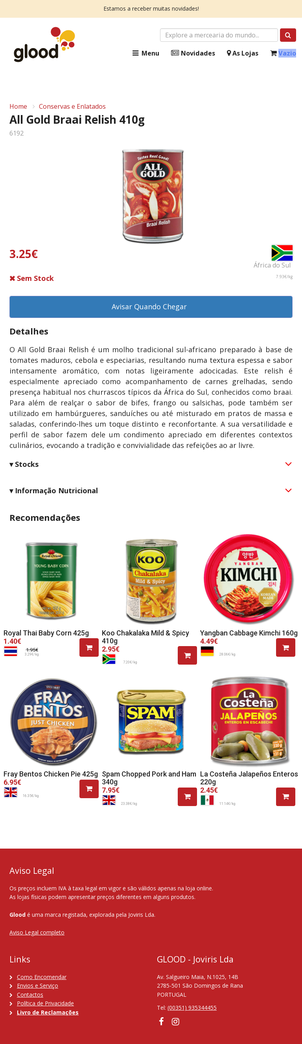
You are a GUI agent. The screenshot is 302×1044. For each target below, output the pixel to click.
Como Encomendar (41, 977)
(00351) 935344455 (192, 1007)
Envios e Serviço (37, 985)
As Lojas (242, 53)
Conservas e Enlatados (72, 106)
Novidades (193, 53)
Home (18, 106)
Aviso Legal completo (36, 932)
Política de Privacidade (45, 1003)
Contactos (30, 994)
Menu (145, 53)
